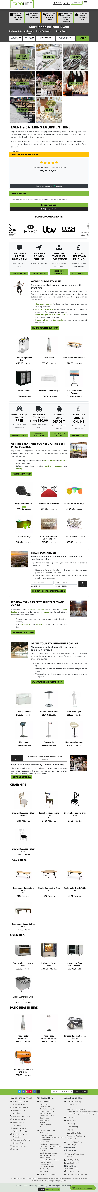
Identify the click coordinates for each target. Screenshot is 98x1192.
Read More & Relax (19, 436)
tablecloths (25, 624)
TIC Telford (44, 1171)
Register (57, 3)
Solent (52, 1116)
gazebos (58, 466)
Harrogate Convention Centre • (51, 1146)
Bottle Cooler (23, 390)
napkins (39, 624)
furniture (49, 466)
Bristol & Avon (45, 1107)
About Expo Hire (73, 1097)
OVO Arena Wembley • (48, 1167)
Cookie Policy (73, 1163)
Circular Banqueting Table (49, 889)
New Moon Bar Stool (74, 742)
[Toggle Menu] (86, 3)
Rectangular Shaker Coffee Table (23, 925)
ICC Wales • (44, 1151)
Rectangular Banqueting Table (23, 890)
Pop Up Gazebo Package (49, 390)
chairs (53, 460)
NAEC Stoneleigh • (46, 1158)
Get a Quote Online (21, 1116)
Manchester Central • (47, 1155)
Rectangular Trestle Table (75, 889)
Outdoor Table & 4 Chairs (74, 536)
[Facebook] (23, 1091)
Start (82, 38)
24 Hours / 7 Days (78, 436)
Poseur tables (41, 320)
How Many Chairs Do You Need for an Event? (45, 758)
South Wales (44, 1118)
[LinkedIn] (34, 1091)
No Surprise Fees (78, 273)
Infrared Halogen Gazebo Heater (75, 1037)
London (53, 1109)
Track (82, 584)
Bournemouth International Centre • (53, 1137)
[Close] (41, 1189)
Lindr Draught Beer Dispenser (24, 358)
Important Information (70, 1149)
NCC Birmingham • (46, 1162)
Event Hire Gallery (74, 1133)
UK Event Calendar (48, 1174)
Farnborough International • (50, 1144)
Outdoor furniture (44, 309)
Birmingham (44, 1109)
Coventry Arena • (46, 1140)
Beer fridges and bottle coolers (51, 315)
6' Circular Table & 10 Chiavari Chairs (49, 537)
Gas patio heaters (43, 304)
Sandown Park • (45, 1169)
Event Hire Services (21, 1097)
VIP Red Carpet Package (49, 503)
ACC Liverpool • (45, 1133)
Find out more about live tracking (48, 591)
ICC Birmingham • (46, 1149)
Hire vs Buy (18, 1143)
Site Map (70, 1130)
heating (19, 468)
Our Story (71, 1123)
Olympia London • (46, 1164)
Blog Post (17, 758)
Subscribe (80, 1092)
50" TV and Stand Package (74, 391)
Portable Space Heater (23, 1070)
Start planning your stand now (47, 682)
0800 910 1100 (73, 1171)
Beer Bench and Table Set (74, 357)
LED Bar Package (24, 536)
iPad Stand (23, 742)
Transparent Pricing (21, 1140)
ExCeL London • (46, 1142)
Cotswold (50, 1111)
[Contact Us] (77, 3)
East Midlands (45, 1113)
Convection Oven (74, 964)
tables (46, 460)
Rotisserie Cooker (49, 964)
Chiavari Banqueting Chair (23, 814)
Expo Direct (72, 1120)
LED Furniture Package (74, 503)
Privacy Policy (73, 1160)
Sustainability (72, 1127)
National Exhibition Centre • (50, 1160)
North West (44, 1116)
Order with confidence (59, 272)
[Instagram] (27, 1091)
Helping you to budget (59, 434)
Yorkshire (43, 1122)
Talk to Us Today (19, 273)
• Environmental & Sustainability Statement (82, 1112)
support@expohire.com (77, 1174)
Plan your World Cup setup (45, 328)
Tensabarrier (49, 742)
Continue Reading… (22, 777)
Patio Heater (49, 357)
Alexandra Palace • (47, 1135)
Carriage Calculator (39, 434)
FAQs (15, 1149)
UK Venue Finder (47, 1130)
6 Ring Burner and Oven (23, 998)
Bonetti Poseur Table (49, 711)
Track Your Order (39, 273)
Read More (16, 152)
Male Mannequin (74, 711)
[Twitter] (19, 1091)
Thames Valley (45, 1120)
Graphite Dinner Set (23, 503)
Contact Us (70, 1166)
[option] (22, 57)
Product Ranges (20, 1146)
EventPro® (71, 1117)
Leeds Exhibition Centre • (49, 1153)
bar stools (58, 320)
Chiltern (43, 1111)
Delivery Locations (46, 1125)
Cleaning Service (20, 1107)
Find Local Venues (49, 209)
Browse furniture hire (23, 632)
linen (62, 460)
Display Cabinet (24, 711)
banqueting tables (35, 609)
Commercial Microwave (23, 964)
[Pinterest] (30, 1091)
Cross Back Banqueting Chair (49, 815)
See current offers (22, 474)
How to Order (19, 1119)
